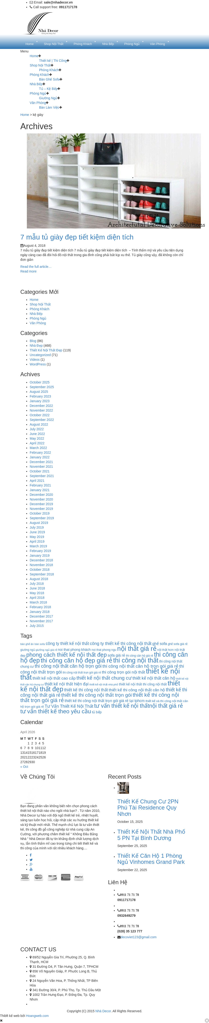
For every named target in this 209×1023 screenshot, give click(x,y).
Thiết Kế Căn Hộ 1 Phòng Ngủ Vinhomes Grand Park (151, 859)
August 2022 (39, 424)
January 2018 (40, 612)
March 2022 (38, 448)
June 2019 (37, 532)
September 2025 (42, 387)
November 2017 (41, 621)
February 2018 (40, 607)
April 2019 (37, 541)
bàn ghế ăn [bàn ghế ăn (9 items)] (27, 644)
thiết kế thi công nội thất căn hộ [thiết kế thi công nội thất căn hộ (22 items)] (137, 690)
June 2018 (37, 588)
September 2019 (42, 518)
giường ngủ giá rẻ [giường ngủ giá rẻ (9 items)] (46, 649)
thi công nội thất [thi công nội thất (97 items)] (135, 660)
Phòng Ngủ (38, 93)
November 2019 (41, 509)
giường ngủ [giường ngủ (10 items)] (27, 649)
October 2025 (40, 382)
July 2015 (37, 626)
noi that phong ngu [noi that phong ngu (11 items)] (104, 649)
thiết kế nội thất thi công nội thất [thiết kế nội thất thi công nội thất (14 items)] (143, 684)
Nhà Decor (103, 1011)
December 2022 (41, 406)
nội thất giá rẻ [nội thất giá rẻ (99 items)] (136, 648)
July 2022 (37, 429)
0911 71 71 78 (129, 894)
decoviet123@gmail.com (139, 937)
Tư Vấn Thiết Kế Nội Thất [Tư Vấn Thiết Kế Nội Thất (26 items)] (69, 706)
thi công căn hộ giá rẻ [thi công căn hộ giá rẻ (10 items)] (139, 655)
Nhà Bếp (36, 84)
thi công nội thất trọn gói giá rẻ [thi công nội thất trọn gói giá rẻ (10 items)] (82, 672)
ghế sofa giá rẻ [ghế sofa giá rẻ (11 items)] (177, 644)
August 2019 (39, 523)
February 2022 (40, 452)
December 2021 (41, 462)
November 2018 (41, 565)
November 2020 (41, 499)
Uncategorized (40, 355)
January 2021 (40, 490)
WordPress (38, 364)
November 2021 (41, 466)
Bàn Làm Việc (49, 107)
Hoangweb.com (37, 1016)
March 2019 (38, 546)
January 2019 (40, 555)
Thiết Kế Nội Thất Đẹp (46, 350)
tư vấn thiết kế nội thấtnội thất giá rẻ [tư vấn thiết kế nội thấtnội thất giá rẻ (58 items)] (138, 706)
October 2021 (40, 471)
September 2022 (42, 420)
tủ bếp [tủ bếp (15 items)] (96, 712)
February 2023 (40, 396)
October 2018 (40, 569)
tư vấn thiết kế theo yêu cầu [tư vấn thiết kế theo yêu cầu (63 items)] (55, 711)
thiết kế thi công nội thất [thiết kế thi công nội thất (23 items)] (86, 690)
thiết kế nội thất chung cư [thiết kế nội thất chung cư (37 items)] (104, 678)
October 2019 (40, 513)
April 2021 (37, 480)
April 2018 (37, 598)
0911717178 (126, 900)
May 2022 (37, 438)
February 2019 (40, 551)
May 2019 (37, 537)
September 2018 (42, 574)
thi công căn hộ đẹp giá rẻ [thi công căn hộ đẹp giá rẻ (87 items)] (76, 660)
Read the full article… (36, 267)
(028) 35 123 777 (129, 931)
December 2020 (41, 495)
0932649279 (126, 915)
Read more (28, 271)
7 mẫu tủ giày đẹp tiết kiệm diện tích (76, 237)
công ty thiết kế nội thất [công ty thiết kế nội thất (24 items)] (67, 643)
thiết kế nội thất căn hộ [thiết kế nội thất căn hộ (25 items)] (154, 678)
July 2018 (37, 583)
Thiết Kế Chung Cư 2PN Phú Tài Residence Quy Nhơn (147, 807)
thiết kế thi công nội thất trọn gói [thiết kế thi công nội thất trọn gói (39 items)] (96, 695)
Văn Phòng (38, 103)
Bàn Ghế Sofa (49, 79)
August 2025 (39, 392)
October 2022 (40, 415)
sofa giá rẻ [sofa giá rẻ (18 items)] (116, 655)
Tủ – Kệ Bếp (48, 89)
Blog (33, 341)
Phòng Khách (49, 70)
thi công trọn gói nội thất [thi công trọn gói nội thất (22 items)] (123, 672)
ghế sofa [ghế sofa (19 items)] (159, 643)
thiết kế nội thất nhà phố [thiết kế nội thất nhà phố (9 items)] (104, 684)
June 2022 (37, 434)
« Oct (24, 767)
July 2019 (37, 527)
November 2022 (41, 410)
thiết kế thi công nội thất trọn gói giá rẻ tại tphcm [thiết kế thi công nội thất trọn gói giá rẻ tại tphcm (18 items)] (105, 701)
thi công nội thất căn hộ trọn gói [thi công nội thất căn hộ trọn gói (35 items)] (68, 666)
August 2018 (39, 579)
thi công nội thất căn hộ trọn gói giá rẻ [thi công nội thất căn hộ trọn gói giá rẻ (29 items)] (140, 666)
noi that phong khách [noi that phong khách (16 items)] (74, 649)
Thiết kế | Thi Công (53, 61)
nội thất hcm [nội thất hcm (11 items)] (165, 649)
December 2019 (41, 504)
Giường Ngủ (48, 98)
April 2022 (37, 443)
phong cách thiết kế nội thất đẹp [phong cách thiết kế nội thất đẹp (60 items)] (66, 654)
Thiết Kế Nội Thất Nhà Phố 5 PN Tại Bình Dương (151, 834)
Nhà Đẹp (36, 345)
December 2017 (41, 616)
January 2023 (40, 401)
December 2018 (41, 560)
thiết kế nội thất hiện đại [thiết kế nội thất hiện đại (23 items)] (67, 684)
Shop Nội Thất (40, 65)
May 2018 (37, 593)
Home (34, 56)
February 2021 (40, 485)
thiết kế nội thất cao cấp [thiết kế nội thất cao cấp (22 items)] (54, 678)
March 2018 (38, 602)
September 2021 (42, 476)
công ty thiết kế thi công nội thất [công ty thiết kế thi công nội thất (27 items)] (120, 643)
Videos (35, 359)
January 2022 (40, 457)
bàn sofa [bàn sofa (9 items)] (40, 644)
